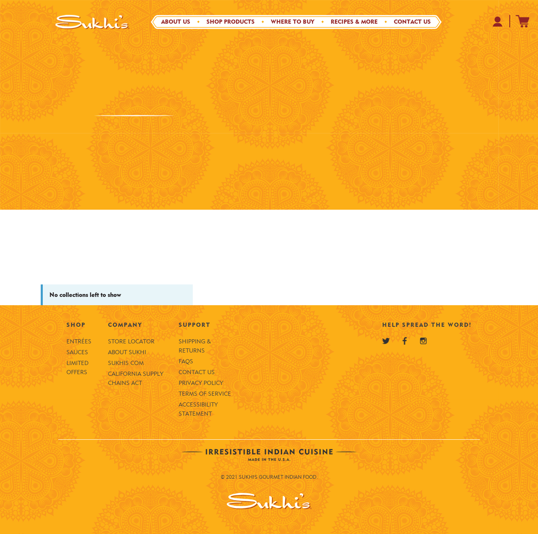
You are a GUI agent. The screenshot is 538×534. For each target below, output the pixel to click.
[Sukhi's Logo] (92, 22)
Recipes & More (354, 21)
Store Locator (131, 341)
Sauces (77, 352)
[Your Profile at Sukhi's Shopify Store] (498, 21)
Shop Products (230, 21)
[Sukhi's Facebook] (404, 341)
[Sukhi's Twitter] (386, 341)
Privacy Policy (201, 383)
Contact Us (412, 21)
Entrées (78, 341)
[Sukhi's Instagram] (423, 341)
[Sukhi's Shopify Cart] (523, 21)
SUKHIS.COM (126, 363)
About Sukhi (127, 352)
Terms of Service (205, 393)
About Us (175, 21)
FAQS (186, 361)
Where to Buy (292, 21)
